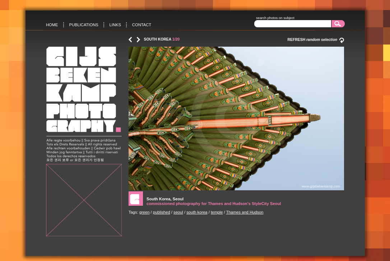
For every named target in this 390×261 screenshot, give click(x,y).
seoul (178, 212)
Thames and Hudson (245, 212)
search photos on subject (275, 18)
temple (217, 212)
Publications (83, 25)
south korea (196, 212)
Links (115, 25)
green (144, 212)
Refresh (316, 40)
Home (52, 25)
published (161, 212)
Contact (141, 25)
